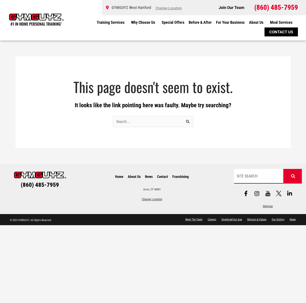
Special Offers (173, 22)
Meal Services (281, 22)
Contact (162, 177)
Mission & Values (256, 219)
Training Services (112, 22)
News (149, 177)
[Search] (292, 176)
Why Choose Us (144, 22)
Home (119, 177)
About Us (257, 22)
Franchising (180, 177)
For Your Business (230, 22)
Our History (278, 219)
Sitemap (268, 206)
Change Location (152, 199)
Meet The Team (193, 219)
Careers (212, 219)
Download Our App (231, 219)
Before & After (200, 22)
